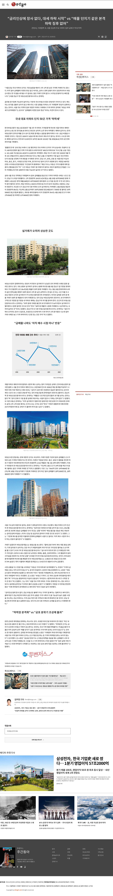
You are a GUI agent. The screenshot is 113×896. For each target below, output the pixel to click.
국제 (68, 852)
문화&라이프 (56, 855)
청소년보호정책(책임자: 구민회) (65, 882)
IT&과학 (69, 855)
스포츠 (54, 858)
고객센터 (34, 882)
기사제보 (100, 849)
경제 (68, 849)
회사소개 (8, 882)
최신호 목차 (86, 852)
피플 (68, 858)
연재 (83, 849)
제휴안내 (28, 882)
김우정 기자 (19, 699)
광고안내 (100, 855)
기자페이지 (86, 858)
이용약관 (40, 882)
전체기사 (55, 861)
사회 (53, 852)
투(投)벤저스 (10, 671)
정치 (53, 849)
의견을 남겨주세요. (12, 731)
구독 (20, 37)
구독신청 (100, 852)
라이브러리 (86, 855)
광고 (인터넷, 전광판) (18, 882)
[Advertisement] (33, 211)
